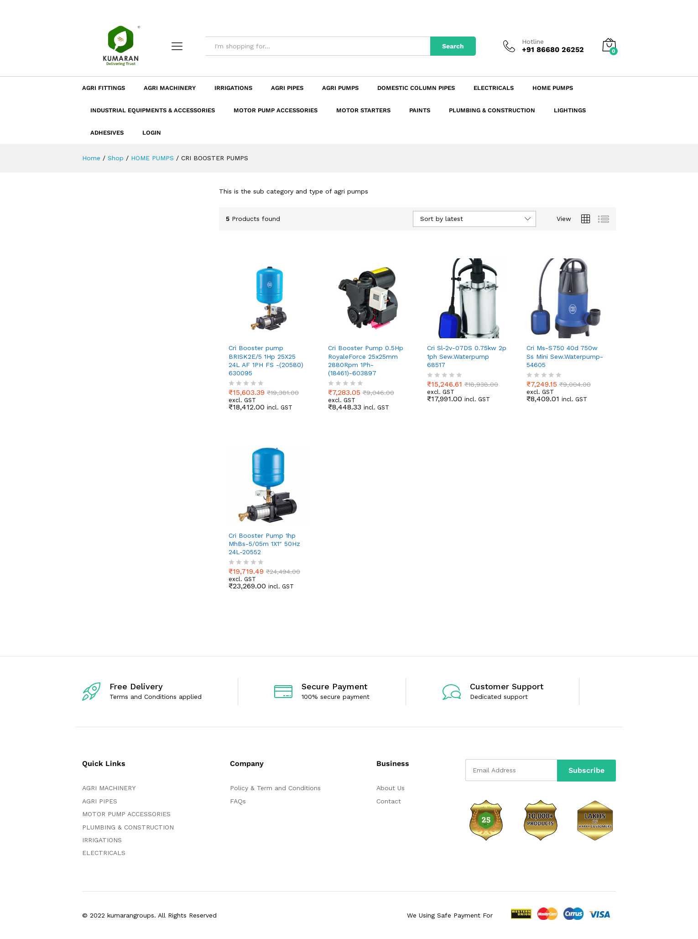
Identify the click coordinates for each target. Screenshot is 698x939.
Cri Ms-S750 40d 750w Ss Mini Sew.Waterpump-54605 (564, 356)
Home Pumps (552, 88)
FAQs (238, 801)
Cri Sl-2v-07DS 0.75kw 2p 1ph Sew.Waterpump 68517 (466, 356)
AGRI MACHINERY (108, 788)
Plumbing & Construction (492, 110)
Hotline (533, 41)
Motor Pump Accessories (276, 110)
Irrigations (233, 88)
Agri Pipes (287, 88)
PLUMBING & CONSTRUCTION (128, 827)
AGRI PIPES (99, 801)
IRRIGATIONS (102, 840)
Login (151, 133)
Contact (388, 801)
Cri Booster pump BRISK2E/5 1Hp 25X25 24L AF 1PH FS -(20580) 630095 (266, 360)
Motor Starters (363, 110)
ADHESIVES (107, 133)
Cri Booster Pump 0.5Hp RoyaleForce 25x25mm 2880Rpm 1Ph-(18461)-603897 (365, 360)
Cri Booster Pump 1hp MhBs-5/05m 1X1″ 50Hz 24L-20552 (264, 544)
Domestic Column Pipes (416, 88)
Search (453, 46)
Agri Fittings (103, 88)
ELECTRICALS (103, 852)
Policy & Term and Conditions (275, 788)
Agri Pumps (340, 88)
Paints (419, 110)
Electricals (494, 88)
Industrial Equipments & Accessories (152, 110)
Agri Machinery (170, 88)
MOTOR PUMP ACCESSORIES (126, 814)
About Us (390, 788)
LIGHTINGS (570, 110)
